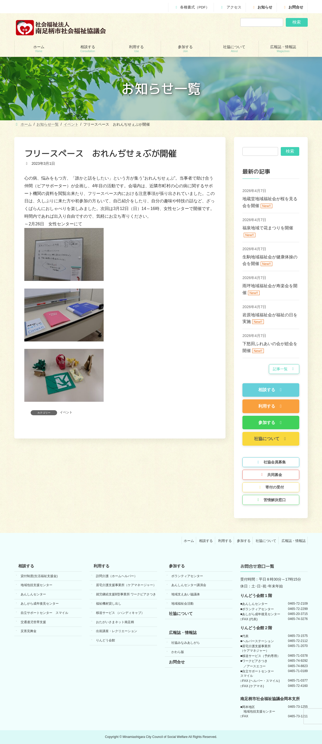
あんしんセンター (33, 594)
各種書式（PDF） (191, 7)
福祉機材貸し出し (108, 603)
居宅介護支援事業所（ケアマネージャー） (126, 585)
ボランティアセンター (187, 576)
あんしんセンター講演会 (188, 585)
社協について (266, 541)
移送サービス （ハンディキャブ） (120, 613)
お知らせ (262, 7)
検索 (296, 22)
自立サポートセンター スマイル (44, 613)
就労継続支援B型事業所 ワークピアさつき (126, 594)
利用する (225, 541)
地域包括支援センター (36, 585)
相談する (206, 541)
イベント (66, 412)
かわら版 (177, 652)
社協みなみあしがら (185, 643)
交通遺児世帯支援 (33, 622)
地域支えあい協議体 (185, 594)
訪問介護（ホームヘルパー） (116, 576)
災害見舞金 (28, 631)
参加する (244, 541)
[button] (284, 369)
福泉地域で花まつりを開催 (267, 228)
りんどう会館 (105, 640)
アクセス (230, 7)
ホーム (189, 541)
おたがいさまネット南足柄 (115, 622)
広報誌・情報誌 (294, 541)
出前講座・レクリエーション (116, 631)
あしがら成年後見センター (40, 603)
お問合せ (293, 7)
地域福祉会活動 (182, 603)
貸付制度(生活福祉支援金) (39, 576)
